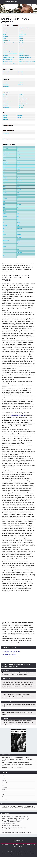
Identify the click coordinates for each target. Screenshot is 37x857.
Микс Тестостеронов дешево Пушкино (10, 830)
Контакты (21, 846)
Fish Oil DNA (4, 782)
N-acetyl (3, 778)
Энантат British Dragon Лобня (18, 415)
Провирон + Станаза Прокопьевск (11, 657)
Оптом (15, 846)
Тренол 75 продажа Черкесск (12, 821)
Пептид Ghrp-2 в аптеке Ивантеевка (14, 828)
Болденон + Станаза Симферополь (8, 823)
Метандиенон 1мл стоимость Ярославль (16, 832)
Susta (3, 785)
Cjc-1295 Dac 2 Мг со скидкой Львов (10, 825)
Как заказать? (14, 844)
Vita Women (4, 792)
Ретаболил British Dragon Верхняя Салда (15, 819)
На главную (5, 844)
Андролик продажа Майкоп (9, 654)
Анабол (3, 794)
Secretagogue (5, 787)
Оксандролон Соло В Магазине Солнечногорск (16, 816)
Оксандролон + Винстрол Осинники (11, 651)
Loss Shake (4, 799)
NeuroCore (4, 789)
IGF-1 (3, 796)
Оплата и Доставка (24, 844)
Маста (3, 775)
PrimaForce (4, 780)
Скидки (33, 844)
